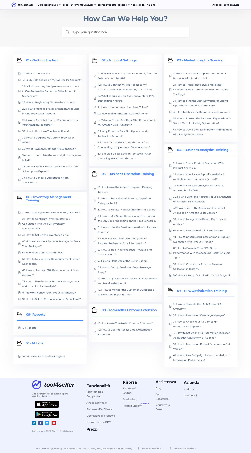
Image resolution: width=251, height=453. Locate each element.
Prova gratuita (231, 4)
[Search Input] (129, 32)
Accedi (217, 4)
